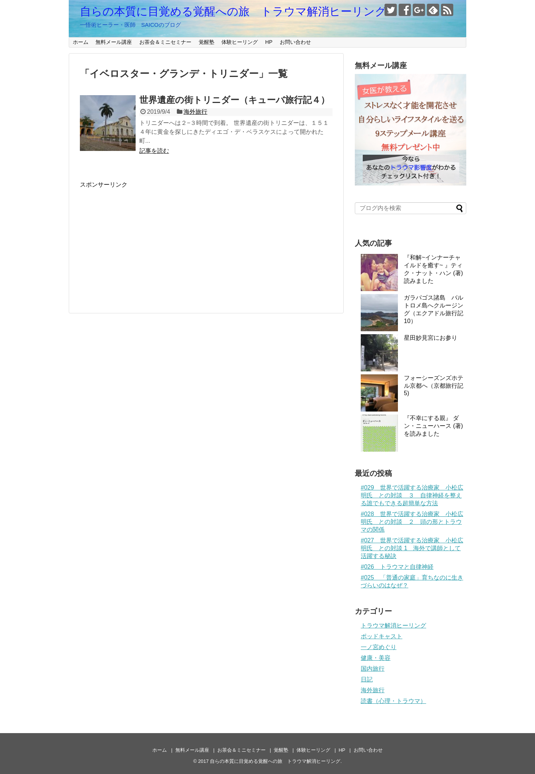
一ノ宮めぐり (378, 647)
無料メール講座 (113, 42)
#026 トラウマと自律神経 (397, 567)
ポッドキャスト (381, 636)
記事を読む (154, 151)
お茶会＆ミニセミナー (165, 42)
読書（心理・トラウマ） (393, 701)
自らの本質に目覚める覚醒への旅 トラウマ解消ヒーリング (233, 11)
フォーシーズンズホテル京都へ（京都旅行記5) (433, 385)
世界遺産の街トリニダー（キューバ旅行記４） (234, 100)
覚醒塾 (206, 42)
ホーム (80, 42)
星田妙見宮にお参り (430, 338)
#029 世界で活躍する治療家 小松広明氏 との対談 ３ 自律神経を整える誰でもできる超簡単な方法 (412, 495)
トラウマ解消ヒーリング (393, 625)
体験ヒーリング (239, 42)
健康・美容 (375, 658)
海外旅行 (195, 112)
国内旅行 (373, 668)
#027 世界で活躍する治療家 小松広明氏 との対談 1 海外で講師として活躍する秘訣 (412, 548)
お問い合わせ (295, 42)
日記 (367, 679)
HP (268, 42)
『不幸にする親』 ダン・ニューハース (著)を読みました (433, 426)
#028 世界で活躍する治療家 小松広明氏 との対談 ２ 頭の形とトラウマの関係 (412, 522)
